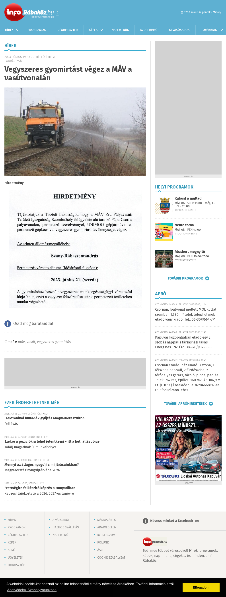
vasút (31, 342)
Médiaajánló (106, 520)
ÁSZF (100, 550)
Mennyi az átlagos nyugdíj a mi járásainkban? (41, 465)
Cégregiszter (68, 30)
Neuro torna (184, 225)
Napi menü (60, 535)
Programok (36, 30)
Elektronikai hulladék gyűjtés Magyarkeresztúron (44, 418)
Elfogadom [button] (201, 587)
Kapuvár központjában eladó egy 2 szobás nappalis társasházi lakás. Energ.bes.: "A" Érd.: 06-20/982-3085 (183, 342)
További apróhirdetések (185, 404)
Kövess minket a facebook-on (174, 521)
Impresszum (106, 535)
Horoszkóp (16, 565)
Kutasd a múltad (188, 198)
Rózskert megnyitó (190, 252)
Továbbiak (209, 30)
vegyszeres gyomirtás (54, 342)
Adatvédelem (107, 527)
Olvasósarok (179, 30)
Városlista (57, 13)
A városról (61, 520)
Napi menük (120, 30)
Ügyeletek (15, 557)
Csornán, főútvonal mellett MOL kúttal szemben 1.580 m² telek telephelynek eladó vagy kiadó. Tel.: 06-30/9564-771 (185, 314)
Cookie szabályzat (111, 557)
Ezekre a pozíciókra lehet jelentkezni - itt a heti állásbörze (51, 441)
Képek (93, 30)
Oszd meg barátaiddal (33, 324)
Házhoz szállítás (66, 527)
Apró (11, 550)
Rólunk (103, 542)
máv (21, 342)
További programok (185, 278)
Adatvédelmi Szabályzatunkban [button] (31, 590)
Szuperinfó (149, 30)
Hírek (9, 30)
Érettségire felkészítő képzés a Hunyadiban (39, 488)
